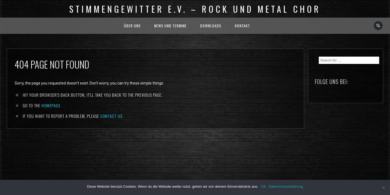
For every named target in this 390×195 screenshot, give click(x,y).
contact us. (112, 116)
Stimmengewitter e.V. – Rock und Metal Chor (195, 8)
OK (263, 186)
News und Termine (170, 25)
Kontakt (242, 25)
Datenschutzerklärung (286, 186)
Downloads (210, 25)
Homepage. (51, 105)
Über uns (132, 25)
